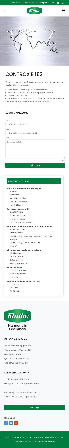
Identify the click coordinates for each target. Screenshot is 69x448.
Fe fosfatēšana (16, 256)
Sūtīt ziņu (35, 407)
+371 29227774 (31, 2)
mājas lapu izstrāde (47, 441)
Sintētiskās (14, 194)
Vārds (8, 120)
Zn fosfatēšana (16, 260)
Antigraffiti (14, 246)
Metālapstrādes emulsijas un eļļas (24, 188)
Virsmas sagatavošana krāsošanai (24, 250)
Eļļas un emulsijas (17, 219)
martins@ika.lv (33, 383)
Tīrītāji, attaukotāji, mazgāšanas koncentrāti (29, 226)
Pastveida (14, 277)
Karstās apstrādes (18, 270)
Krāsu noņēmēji (14, 267)
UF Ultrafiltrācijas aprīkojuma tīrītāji (25, 242)
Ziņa (7, 138)
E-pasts (9, 129)
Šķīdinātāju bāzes (17, 215)
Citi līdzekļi (14, 291)
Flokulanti (14, 287)
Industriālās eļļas (17, 205)
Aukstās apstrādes (18, 274)
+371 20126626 (18, 2)
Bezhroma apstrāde (19, 263)
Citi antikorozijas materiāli (21, 222)
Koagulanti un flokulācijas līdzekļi (23, 281)
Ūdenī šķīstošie (16, 212)
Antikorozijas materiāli (18, 209)
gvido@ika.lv (31, 396)
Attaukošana (15, 253)
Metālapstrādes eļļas (19, 201)
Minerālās (14, 191)
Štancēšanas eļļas (18, 198)
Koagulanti (14, 284)
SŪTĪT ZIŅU (35, 165)
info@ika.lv (44, 2)
